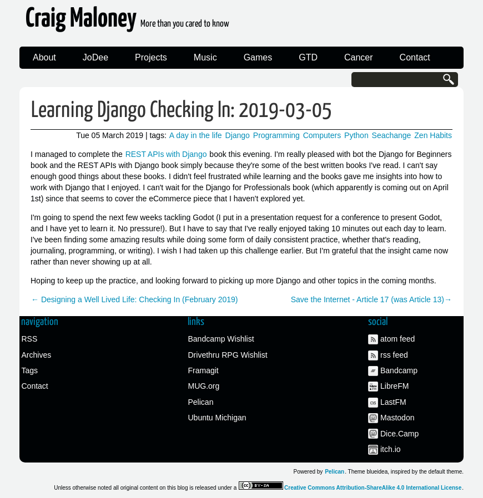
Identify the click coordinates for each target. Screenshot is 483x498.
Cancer (358, 57)
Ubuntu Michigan (217, 417)
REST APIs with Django (166, 154)
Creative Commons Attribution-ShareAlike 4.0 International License (372, 488)
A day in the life (195, 135)
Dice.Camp (399, 433)
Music (205, 57)
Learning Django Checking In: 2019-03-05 (181, 110)
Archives (37, 354)
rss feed (394, 354)
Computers (322, 135)
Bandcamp (398, 370)
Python (356, 135)
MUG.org (204, 386)
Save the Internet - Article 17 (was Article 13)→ (371, 299)
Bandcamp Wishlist (221, 338)
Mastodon (397, 417)
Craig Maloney (127, 21)
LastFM (393, 402)
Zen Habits (433, 135)
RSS (30, 338)
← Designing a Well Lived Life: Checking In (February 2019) (134, 299)
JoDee (95, 57)
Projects (151, 57)
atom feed (397, 338)
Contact (415, 57)
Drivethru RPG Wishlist (228, 354)
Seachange (391, 135)
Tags (30, 370)
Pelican (201, 402)
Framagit (203, 370)
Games (258, 57)
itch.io (390, 449)
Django (237, 135)
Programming (276, 135)
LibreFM (394, 386)
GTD (308, 57)
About (44, 57)
